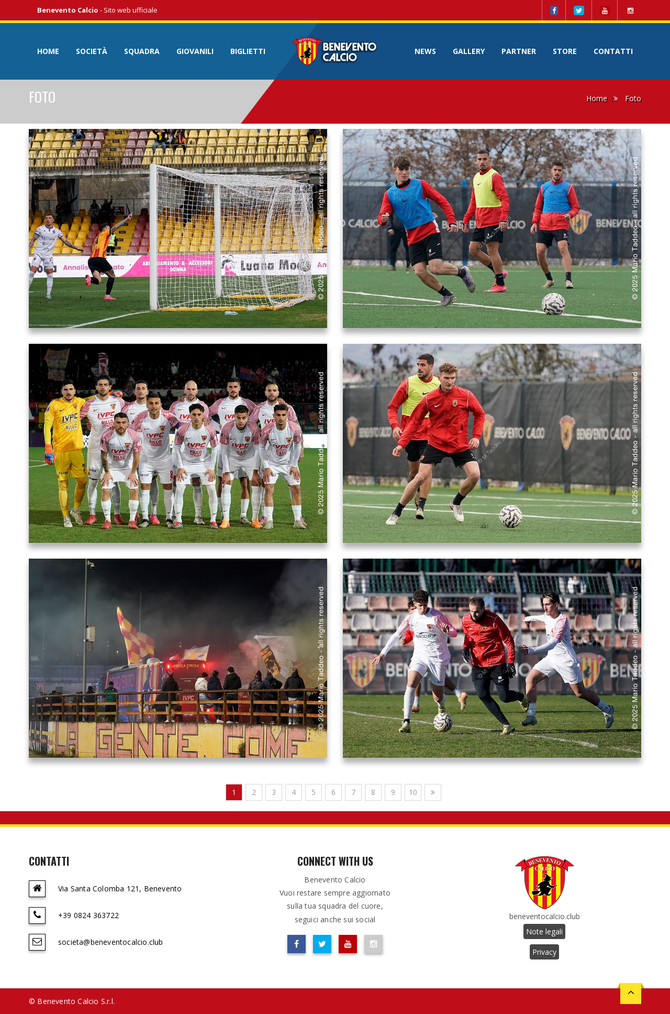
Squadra (142, 51)
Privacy (544, 952)
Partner (518, 51)
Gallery (469, 51)
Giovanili (195, 51)
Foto (633, 98)
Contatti (613, 51)
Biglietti (247, 51)
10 (413, 792)
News (425, 51)
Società (91, 51)
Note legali (544, 931)
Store (565, 51)
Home (48, 51)
